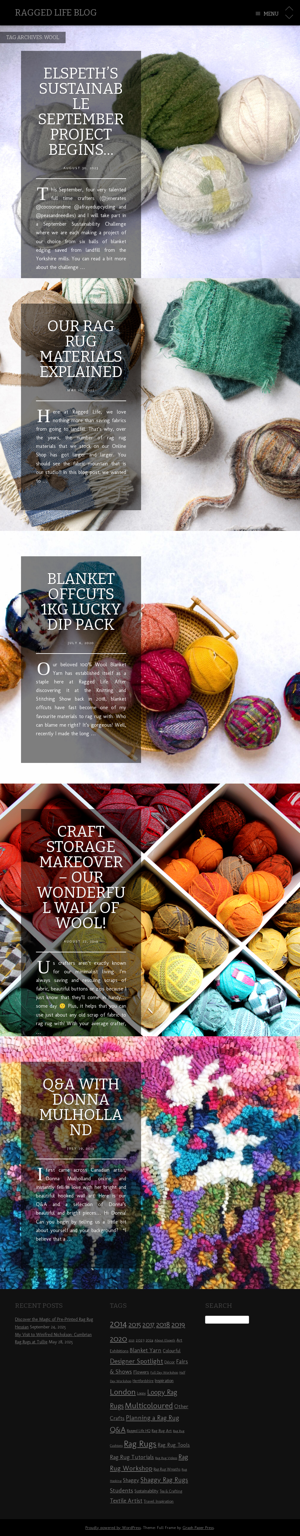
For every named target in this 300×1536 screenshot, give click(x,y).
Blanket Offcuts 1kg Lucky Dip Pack (81, 602)
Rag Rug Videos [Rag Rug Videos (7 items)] (166, 1458)
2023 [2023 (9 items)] (140, 1339)
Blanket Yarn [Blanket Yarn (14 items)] (145, 1350)
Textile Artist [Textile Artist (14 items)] (126, 1500)
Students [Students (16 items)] (121, 1490)
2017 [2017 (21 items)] (148, 1324)
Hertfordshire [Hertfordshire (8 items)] (143, 1381)
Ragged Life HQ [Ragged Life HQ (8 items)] (138, 1431)
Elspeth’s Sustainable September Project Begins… (81, 111)
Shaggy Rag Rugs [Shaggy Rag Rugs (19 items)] (164, 1480)
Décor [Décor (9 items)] (169, 1361)
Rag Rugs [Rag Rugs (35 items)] (140, 1443)
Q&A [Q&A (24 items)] (117, 1429)
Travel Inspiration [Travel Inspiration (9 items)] (159, 1501)
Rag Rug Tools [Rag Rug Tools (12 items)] (174, 1445)
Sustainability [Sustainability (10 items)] (146, 1491)
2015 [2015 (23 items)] (134, 1324)
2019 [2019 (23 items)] (178, 1324)
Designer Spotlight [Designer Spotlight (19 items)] (136, 1361)
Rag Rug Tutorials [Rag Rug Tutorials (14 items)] (132, 1457)
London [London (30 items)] (123, 1392)
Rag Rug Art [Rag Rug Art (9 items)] (162, 1430)
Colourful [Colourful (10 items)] (172, 1351)
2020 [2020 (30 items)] (118, 1339)
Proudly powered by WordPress (113, 1527)
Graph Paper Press (198, 1527)
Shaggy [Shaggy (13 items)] (131, 1480)
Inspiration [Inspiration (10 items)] (164, 1380)
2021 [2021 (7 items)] (131, 1340)
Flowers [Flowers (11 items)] (141, 1372)
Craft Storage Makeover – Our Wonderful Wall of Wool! (81, 877)
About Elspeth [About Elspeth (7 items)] (164, 1340)
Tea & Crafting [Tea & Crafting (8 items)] (171, 1491)
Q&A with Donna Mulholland (81, 1107)
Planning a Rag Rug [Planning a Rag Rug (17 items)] (152, 1418)
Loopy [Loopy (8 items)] (141, 1393)
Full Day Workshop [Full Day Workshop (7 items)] (164, 1372)
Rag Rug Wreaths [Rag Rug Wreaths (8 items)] (167, 1469)
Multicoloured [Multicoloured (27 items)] (149, 1405)
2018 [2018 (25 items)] (163, 1324)
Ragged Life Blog (56, 12)
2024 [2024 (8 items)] (149, 1340)
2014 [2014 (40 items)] (118, 1323)
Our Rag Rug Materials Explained (81, 349)
